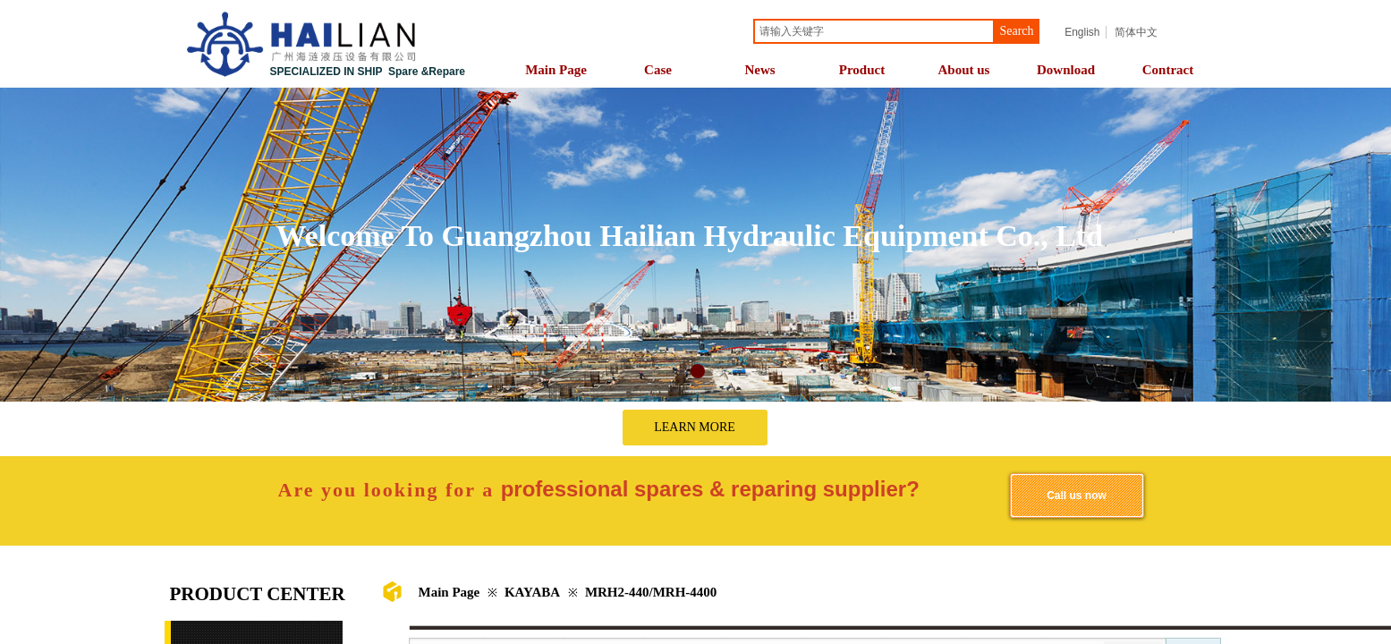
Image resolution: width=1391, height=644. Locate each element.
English (1081, 32)
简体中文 (1136, 32)
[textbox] (874, 31)
